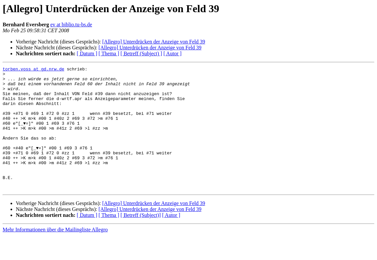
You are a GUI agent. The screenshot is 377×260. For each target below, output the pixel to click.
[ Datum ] (87, 53)
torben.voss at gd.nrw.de (33, 70)
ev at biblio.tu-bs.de (71, 24)
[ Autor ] (172, 53)
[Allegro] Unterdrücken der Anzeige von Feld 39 (153, 41)
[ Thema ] (109, 53)
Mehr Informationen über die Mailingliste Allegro (55, 254)
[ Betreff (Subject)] (140, 240)
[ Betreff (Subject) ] (141, 53)
